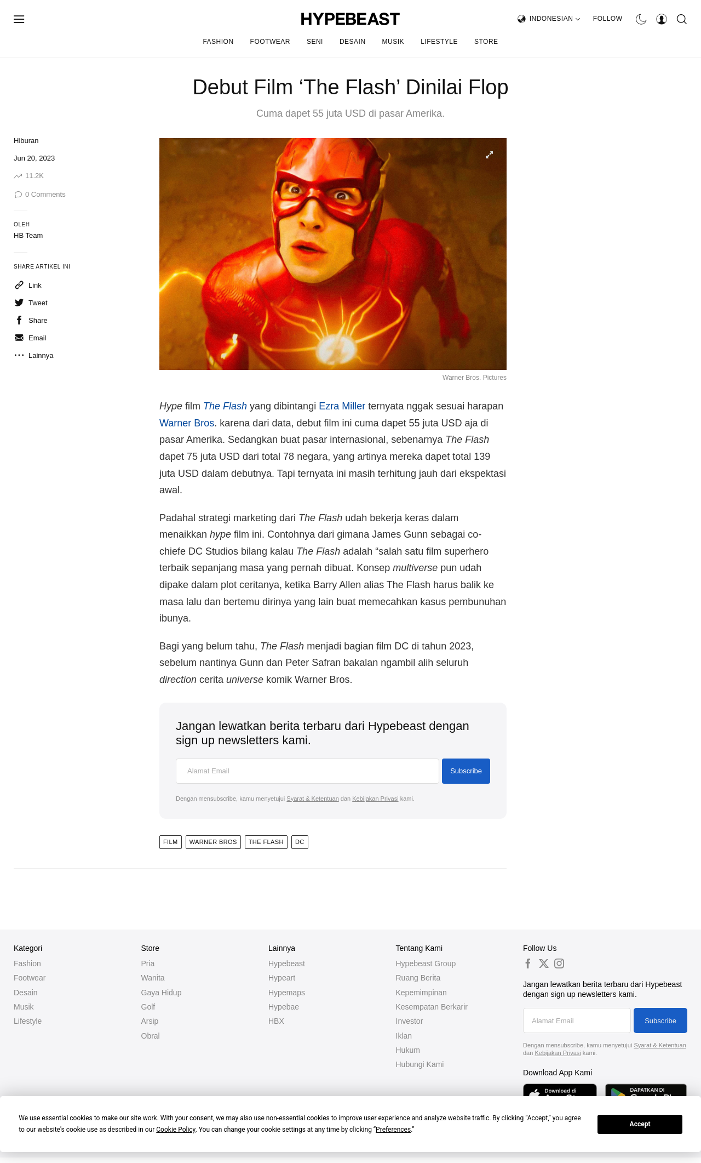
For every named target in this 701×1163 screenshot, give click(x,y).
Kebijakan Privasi (375, 798)
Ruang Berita (418, 977)
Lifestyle (439, 41)
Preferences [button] (393, 1129)
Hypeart (281, 977)
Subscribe (466, 771)
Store (486, 41)
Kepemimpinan (421, 992)
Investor (409, 1021)
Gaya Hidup (161, 992)
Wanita (153, 977)
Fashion (218, 41)
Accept (640, 1124)
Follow (608, 18)
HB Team (28, 235)
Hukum (408, 1050)
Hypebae (283, 1006)
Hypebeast (286, 963)
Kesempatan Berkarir (432, 1006)
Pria (148, 963)
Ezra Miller (342, 406)
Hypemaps (286, 992)
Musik (393, 41)
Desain (353, 41)
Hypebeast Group (426, 963)
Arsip (150, 1021)
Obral (150, 1035)
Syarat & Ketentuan (312, 798)
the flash (266, 842)
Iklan (404, 1035)
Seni (315, 41)
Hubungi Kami (420, 1064)
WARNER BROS (213, 842)
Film (170, 842)
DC (299, 842)
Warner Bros (186, 423)
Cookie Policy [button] (175, 1129)
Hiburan (26, 140)
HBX (276, 1021)
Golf (148, 1006)
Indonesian (555, 18)
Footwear (270, 41)
